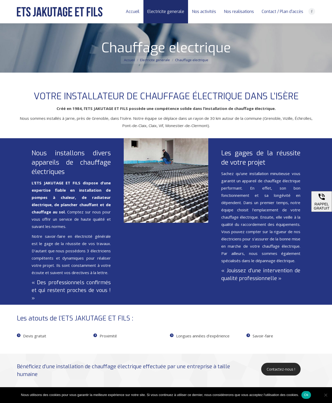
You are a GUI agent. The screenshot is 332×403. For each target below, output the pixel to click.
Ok (306, 395)
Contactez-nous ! (281, 369)
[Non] (325, 395)
